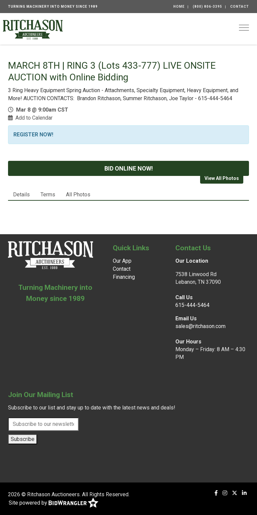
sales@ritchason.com (200, 326)
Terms (47, 194)
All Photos (78, 194)
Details (21, 194)
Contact (239, 6)
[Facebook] (216, 493)
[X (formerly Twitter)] (234, 493)
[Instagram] (225, 493)
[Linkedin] (244, 493)
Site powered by (53, 503)
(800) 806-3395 (207, 6)
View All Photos (221, 178)
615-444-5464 (192, 305)
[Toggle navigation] (244, 28)
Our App (122, 261)
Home (179, 6)
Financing (124, 277)
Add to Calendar (34, 118)
